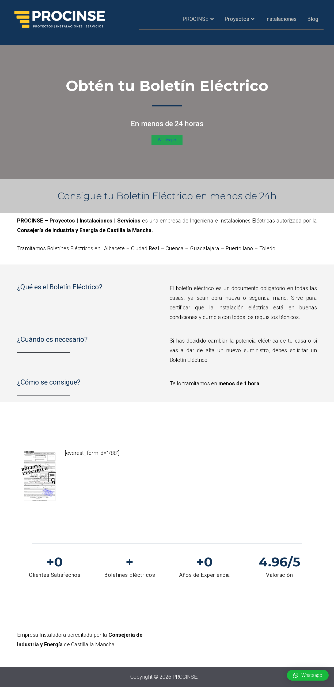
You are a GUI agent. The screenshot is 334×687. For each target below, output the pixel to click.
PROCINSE (195, 19)
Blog (312, 19)
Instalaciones (281, 19)
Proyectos (237, 19)
